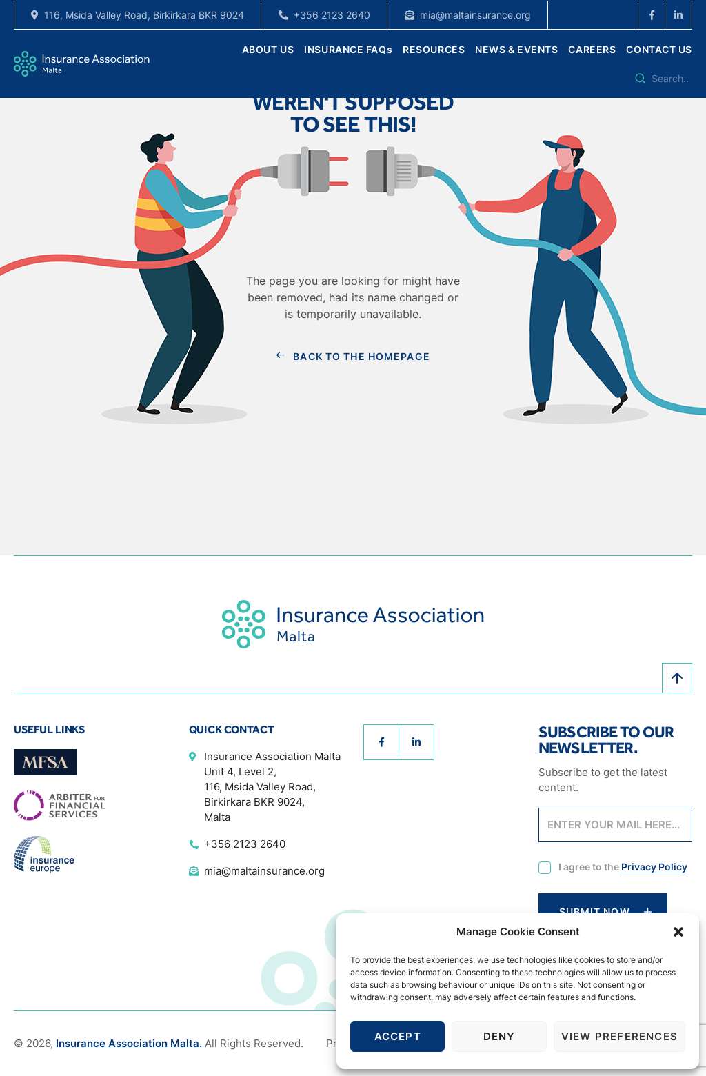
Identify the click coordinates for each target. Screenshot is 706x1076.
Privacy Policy (654, 867)
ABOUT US (268, 49)
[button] (678, 932)
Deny (499, 1036)
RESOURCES (434, 49)
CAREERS (592, 49)
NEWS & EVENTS (516, 49)
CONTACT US (659, 49)
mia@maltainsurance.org (475, 15)
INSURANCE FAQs (348, 49)
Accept (397, 1036)
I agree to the (622, 867)
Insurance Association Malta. (129, 1043)
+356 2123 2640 (332, 15)
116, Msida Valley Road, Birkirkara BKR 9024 (144, 15)
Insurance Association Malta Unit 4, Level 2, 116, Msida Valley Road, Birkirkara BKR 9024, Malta (272, 787)
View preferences (619, 1036)
